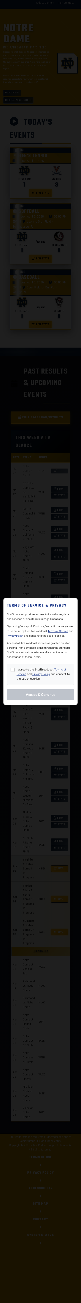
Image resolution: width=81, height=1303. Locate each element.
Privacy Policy (15, 635)
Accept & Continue (40, 694)
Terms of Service (58, 631)
